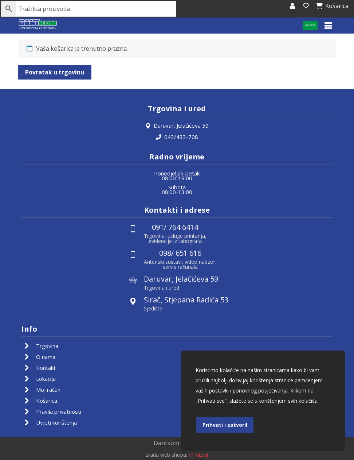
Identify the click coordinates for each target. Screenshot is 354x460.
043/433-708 (177, 136)
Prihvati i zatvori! (224, 424)
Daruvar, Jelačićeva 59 (177, 125)
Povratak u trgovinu (54, 72)
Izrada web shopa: (165, 454)
